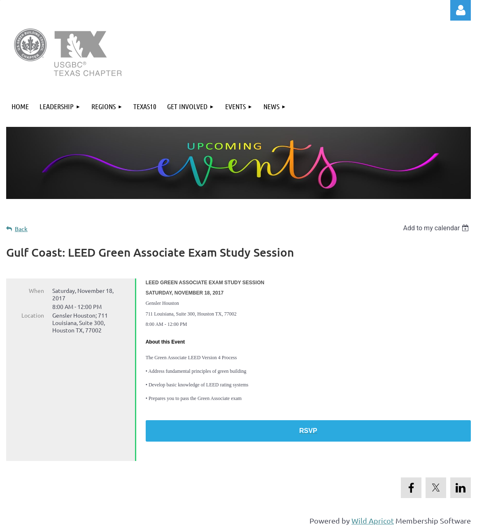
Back (21, 229)
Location (32, 315)
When (36, 290)
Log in (460, 10)
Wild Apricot (372, 520)
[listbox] (437, 228)
